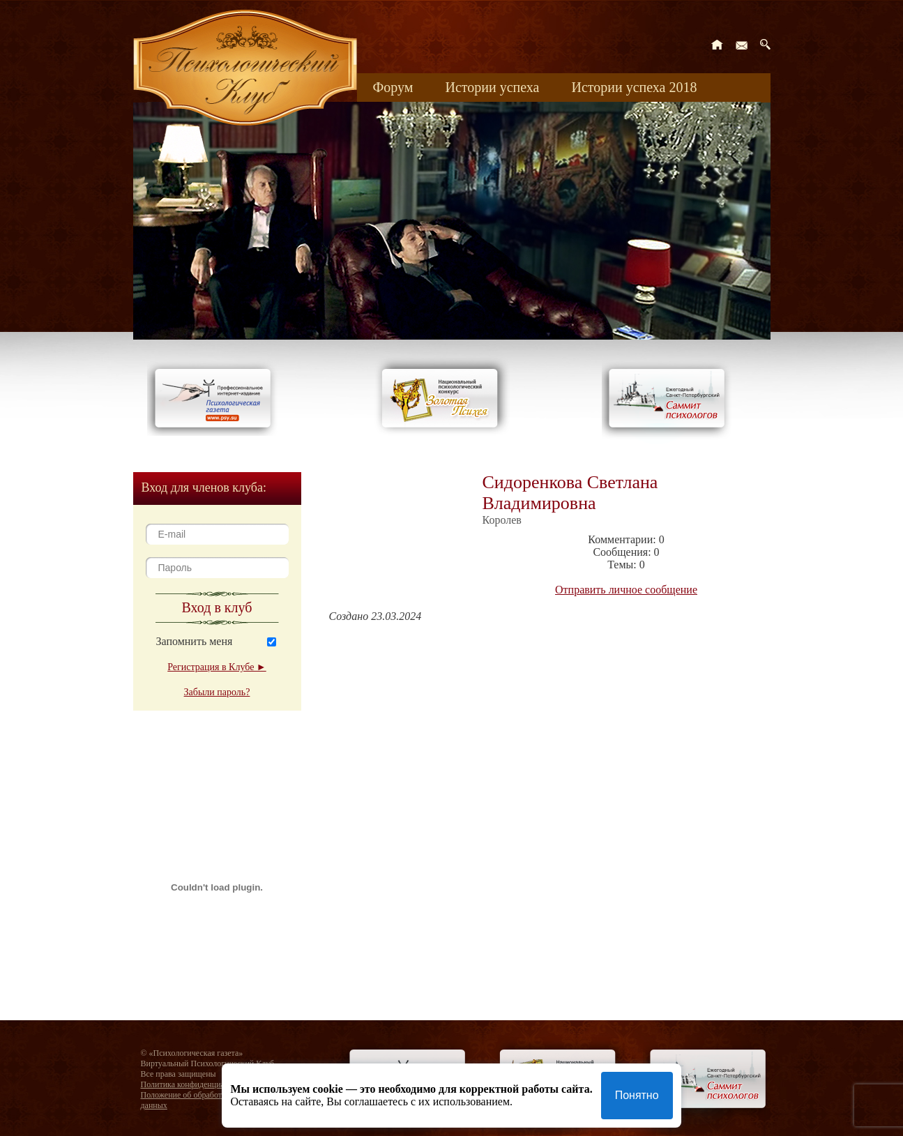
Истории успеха (492, 87)
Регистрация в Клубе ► (216, 667)
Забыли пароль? (217, 692)
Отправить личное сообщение (626, 590)
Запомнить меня (194, 641)
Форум (393, 87)
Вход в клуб (217, 607)
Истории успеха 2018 (634, 87)
